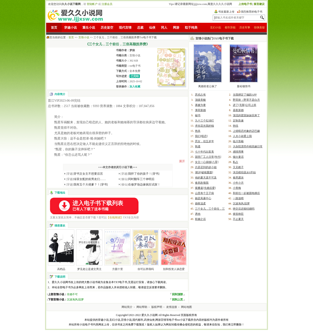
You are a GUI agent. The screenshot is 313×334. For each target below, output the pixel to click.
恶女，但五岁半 (204, 141)
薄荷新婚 (200, 110)
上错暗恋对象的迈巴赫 (246, 131)
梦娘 (132, 50)
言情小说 (83, 37)
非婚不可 (72, 294)
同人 (164, 27)
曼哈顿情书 (243, 86)
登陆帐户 (92, 4)
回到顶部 (177, 294)
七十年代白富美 (204, 151)
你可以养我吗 (146, 269)
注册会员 (107, 4)
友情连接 (171, 307)
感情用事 (238, 151)
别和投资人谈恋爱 (174, 269)
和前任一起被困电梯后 (246, 193)
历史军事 (244, 27)
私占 (235, 162)
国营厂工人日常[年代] (208, 156)
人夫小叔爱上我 (242, 136)
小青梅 (237, 188)
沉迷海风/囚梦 (75, 299)
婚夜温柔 (200, 203)
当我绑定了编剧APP (245, 94)
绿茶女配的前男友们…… (86, 179)
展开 (182, 161)
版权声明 (156, 307)
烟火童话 (238, 156)
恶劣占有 (200, 94)
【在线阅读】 (115, 217)
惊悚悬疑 (259, 27)
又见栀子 (238, 167)
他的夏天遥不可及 (206, 177)
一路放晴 (238, 198)
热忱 (235, 125)
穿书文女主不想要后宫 (84, 173)
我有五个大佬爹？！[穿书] (87, 184)
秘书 (197, 115)
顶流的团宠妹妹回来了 (246, 115)
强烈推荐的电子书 (251, 11)
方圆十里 (117, 269)
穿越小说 (70, 27)
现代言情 (125, 27)
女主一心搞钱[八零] (206, 162)
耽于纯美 (191, 27)
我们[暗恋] (201, 136)
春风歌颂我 (202, 182)
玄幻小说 (215, 27)
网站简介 (127, 307)
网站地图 (186, 307)
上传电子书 (245, 4)
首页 (54, 27)
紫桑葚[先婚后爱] (205, 188)
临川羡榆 (238, 141)
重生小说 (88, 27)
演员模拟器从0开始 (244, 172)
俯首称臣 (238, 213)
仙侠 (152, 27)
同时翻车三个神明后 (137, 179)
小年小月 (238, 182)
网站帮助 (141, 307)
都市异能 (230, 27)
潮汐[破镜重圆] (204, 172)
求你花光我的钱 (204, 125)
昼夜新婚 (238, 110)
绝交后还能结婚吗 (243, 208)
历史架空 (107, 27)
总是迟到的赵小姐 (206, 167)
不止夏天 (238, 219)
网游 (176, 27)
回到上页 (177, 299)
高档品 (61, 269)
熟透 (197, 146)
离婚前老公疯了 (207, 86)
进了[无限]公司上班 (244, 105)
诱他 (197, 213)
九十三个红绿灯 (204, 120)
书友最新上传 (226, 11)
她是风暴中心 (203, 198)
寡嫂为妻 (200, 105)
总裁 (140, 27)
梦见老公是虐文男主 (89, 269)
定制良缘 (238, 120)
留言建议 (259, 4)
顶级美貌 (200, 99)
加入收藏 (134, 86)
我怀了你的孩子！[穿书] (139, 173)
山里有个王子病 (204, 193)
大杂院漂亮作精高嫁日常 (248, 146)
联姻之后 (200, 219)
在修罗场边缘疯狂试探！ (140, 184)
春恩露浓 (238, 177)
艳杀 (197, 131)
